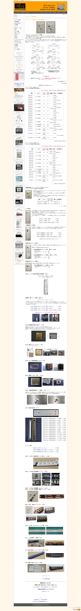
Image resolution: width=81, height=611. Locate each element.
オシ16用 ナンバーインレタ (41, 447)
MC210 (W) (30, 130)
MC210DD (30, 133)
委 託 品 (58, 12)
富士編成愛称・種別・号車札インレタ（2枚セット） (45, 451)
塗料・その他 (17, 32)
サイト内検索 (17, 49)
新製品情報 (23, 12)
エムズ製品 (41, 12)
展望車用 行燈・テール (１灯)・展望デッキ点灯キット (44, 306)
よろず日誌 (63, 12)
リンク (16, 47)
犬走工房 (45, 12)
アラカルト (36, 12)
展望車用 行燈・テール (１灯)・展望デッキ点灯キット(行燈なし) (45, 310)
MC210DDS (30, 137)
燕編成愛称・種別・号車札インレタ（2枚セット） (45, 449)
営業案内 (50, 12)
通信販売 (54, 12)
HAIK (78, 607)
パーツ (31, 12)
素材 (15, 29)
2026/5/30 (16, 16)
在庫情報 (27, 12)
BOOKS (16, 34)
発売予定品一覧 (17, 23)
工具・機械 (17, 31)
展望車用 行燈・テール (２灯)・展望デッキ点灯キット (44, 308)
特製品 (16, 37)
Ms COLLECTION (36, 601)
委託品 (16, 36)
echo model (40, 604)
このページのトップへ (46, 575)
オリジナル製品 (17, 12)
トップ (16, 18)
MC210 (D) (30, 128)
